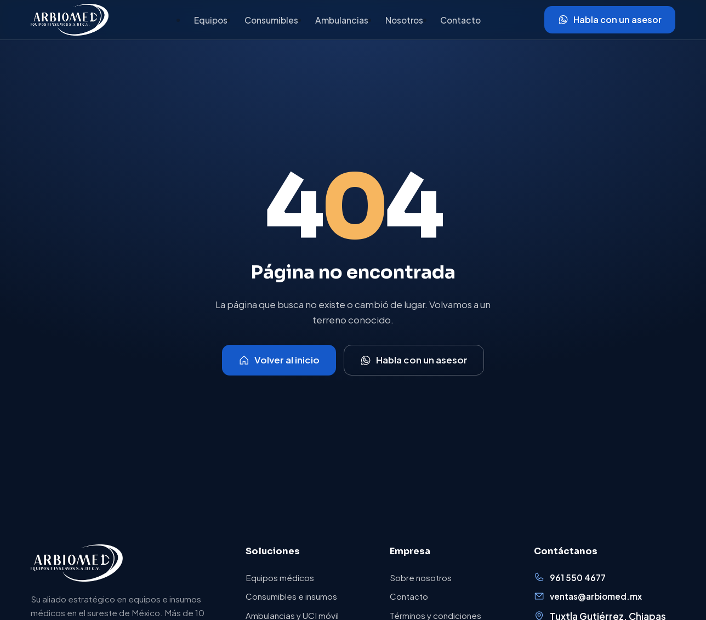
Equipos (210, 20)
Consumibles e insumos (291, 596)
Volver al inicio (279, 360)
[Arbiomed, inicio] (70, 20)
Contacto (460, 20)
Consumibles (271, 20)
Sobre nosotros (421, 577)
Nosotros (404, 20)
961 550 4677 (570, 577)
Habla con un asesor (610, 19)
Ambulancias (341, 20)
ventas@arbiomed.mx (588, 596)
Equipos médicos (280, 577)
